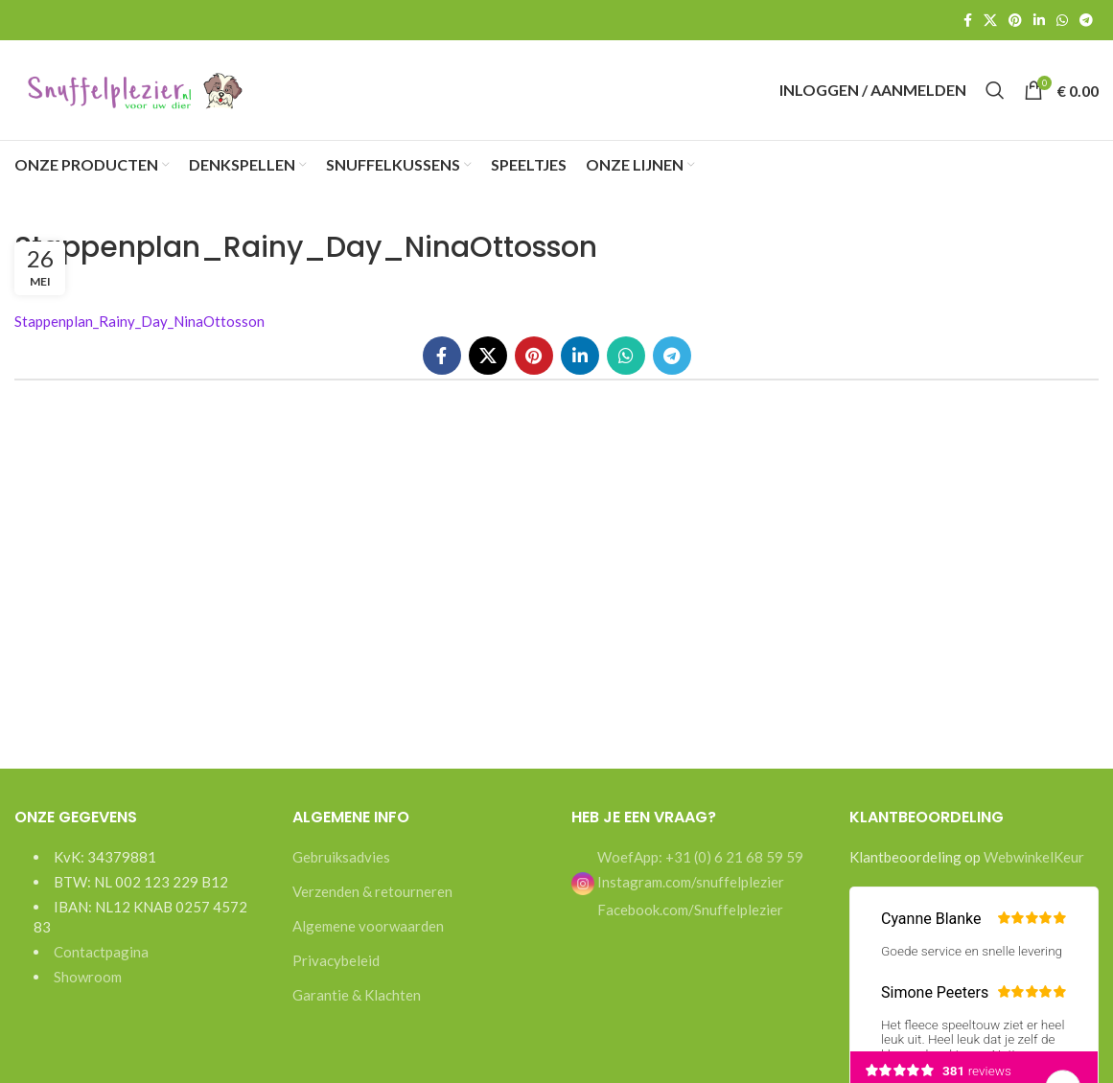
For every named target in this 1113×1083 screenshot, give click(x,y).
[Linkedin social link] (1039, 20)
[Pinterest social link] (1015, 20)
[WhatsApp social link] (1062, 20)
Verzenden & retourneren (372, 891)
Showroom (88, 976)
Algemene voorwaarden (368, 925)
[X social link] (990, 20)
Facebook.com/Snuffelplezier (688, 909)
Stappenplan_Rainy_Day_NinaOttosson (139, 321)
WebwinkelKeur (1034, 856)
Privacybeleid (336, 960)
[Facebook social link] (968, 20)
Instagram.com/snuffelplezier (677, 881)
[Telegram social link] (1086, 20)
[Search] (995, 90)
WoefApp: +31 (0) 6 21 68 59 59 (698, 856)
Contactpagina (101, 951)
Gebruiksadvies (341, 856)
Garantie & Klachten (356, 994)
